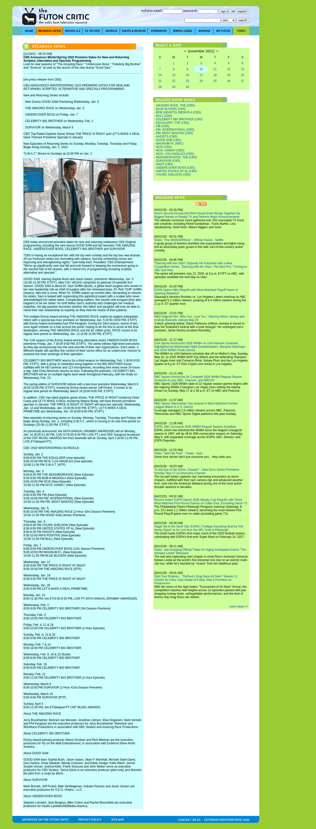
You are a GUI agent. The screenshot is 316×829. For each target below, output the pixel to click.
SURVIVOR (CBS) (168, 160)
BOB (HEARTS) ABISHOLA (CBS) (178, 112)
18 (215, 75)
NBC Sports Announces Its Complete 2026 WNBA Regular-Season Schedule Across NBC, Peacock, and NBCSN (198, 378)
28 (159, 87)
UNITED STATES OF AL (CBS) (176, 171)
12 (228, 69)
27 (242, 81)
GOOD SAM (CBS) (168, 140)
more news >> (238, 606)
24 (201, 81)
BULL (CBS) (164, 116)
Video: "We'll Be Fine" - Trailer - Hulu (178, 453)
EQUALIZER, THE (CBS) (172, 122)
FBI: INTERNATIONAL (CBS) (175, 129)
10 (201, 69)
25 (215, 81)
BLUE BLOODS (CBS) (171, 109)
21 (159, 81)
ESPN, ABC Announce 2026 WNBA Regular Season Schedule (195, 426)
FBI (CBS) (163, 126)
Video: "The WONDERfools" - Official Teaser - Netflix (188, 240)
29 (173, 87)
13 (242, 69)
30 (187, 87)
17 (201, 75)
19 (228, 75)
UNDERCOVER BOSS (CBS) (175, 167)
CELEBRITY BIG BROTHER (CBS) (179, 119)
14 (159, 75)
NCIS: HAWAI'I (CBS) (170, 150)
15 (173, 75)
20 (242, 75)
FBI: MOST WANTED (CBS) (174, 133)
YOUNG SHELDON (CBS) (173, 174)
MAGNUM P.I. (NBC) (169, 143)
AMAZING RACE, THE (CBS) (175, 105)
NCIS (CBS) (164, 147)
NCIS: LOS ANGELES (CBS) (175, 154)
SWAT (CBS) (164, 164)
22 (173, 81)
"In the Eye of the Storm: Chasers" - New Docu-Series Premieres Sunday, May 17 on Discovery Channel (196, 471)
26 (228, 81)
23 (187, 81)
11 (215, 69)
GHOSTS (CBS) (167, 136)
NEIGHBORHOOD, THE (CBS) (176, 157)
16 (187, 75)
